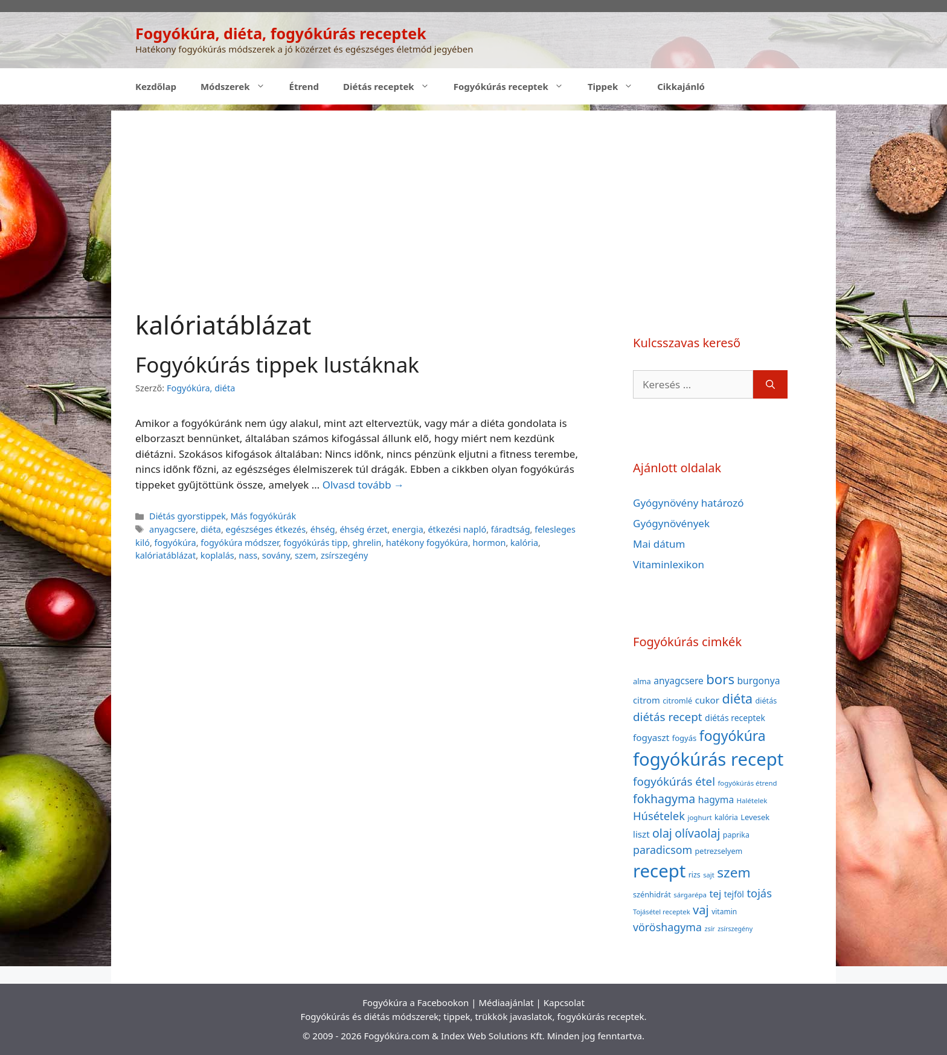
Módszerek (239, 86)
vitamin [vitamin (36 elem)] (724, 911)
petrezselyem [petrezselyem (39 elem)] (719, 851)
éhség (322, 529)
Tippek (616, 86)
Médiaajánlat (505, 1002)
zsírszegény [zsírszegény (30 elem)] (735, 929)
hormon (489, 542)
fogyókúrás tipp (315, 542)
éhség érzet (363, 529)
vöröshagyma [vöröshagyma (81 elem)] (667, 927)
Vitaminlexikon (668, 564)
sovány (276, 555)
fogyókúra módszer (239, 542)
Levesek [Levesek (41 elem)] (754, 817)
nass (248, 555)
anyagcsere (172, 529)
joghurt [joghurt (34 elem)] (699, 817)
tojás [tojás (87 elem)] (759, 892)
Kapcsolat (564, 1002)
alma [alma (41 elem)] (642, 681)
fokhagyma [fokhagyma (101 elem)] (664, 798)
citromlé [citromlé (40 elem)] (677, 700)
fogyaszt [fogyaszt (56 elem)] (651, 737)
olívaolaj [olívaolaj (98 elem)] (697, 833)
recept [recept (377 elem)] (659, 871)
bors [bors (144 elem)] (720, 679)
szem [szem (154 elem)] (733, 872)
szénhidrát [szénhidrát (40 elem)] (652, 894)
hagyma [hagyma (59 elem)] (716, 799)
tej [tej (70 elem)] (715, 893)
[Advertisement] (473, 195)
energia (407, 529)
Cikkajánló (681, 86)
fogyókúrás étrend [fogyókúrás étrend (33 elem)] (747, 782)
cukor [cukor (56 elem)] (707, 700)
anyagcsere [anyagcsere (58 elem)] (678, 680)
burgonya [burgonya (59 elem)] (758, 680)
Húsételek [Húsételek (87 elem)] (659, 815)
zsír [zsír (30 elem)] (709, 929)
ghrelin (366, 542)
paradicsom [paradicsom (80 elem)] (662, 849)
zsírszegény (344, 555)
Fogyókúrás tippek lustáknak (277, 364)
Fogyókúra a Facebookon (415, 1002)
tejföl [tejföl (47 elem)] (734, 894)
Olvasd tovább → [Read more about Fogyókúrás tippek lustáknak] (363, 485)
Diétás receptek (392, 86)
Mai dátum (659, 544)
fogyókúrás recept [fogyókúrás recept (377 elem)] (708, 759)
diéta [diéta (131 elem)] (737, 698)
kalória (524, 542)
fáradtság (510, 529)
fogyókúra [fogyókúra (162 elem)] (732, 735)
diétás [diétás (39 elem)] (766, 701)
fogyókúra (175, 542)
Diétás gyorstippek (187, 516)
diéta (211, 529)
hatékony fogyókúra (427, 542)
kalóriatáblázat (165, 555)
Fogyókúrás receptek (515, 86)
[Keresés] (770, 384)
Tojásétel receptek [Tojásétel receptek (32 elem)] (661, 911)
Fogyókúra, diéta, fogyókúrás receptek (280, 33)
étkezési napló (457, 529)
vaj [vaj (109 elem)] (701, 910)
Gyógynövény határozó (688, 503)
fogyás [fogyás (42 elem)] (684, 738)
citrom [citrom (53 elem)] (646, 700)
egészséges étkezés (266, 529)
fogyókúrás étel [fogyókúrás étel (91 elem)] (674, 781)
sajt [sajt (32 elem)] (708, 874)
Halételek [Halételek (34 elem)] (752, 800)
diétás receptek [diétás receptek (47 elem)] (735, 717)
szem (305, 555)
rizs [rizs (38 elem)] (695, 875)
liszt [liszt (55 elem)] (641, 834)
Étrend (304, 86)
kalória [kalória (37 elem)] (726, 817)
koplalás (217, 555)
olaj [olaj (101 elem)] (662, 833)
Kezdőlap (155, 86)
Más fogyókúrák (264, 516)
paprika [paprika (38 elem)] (736, 835)
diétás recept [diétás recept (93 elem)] (667, 717)
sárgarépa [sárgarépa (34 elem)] (690, 894)
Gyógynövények (671, 523)
